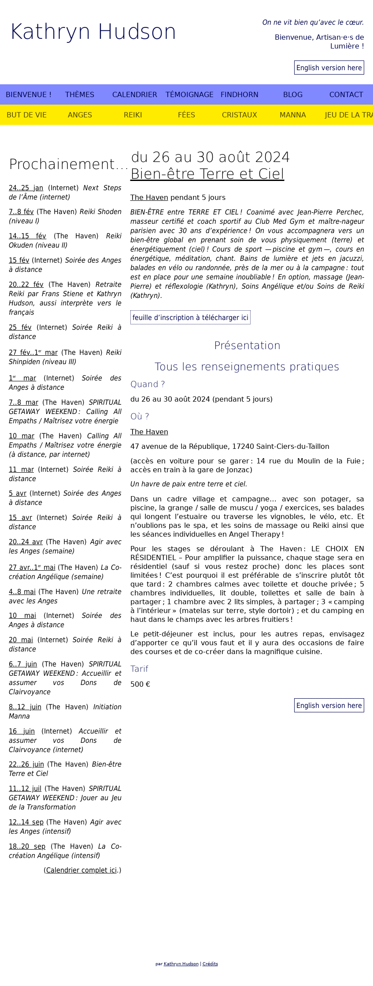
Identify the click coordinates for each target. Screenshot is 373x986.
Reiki (133, 114)
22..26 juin (26, 764)
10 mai (22, 615)
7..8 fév (21, 211)
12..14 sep (26, 822)
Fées (186, 114)
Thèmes (79, 94)
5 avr (17, 493)
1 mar (22, 378)
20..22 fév (26, 284)
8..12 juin (25, 706)
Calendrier (134, 94)
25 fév (20, 327)
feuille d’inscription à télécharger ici (190, 317)
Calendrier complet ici (81, 870)
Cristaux (239, 114)
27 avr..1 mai (32, 567)
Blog (293, 94)
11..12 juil (25, 788)
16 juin (22, 731)
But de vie (27, 114)
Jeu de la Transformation (349, 114)
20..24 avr (26, 541)
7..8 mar (23, 402)
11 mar (21, 469)
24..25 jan (26, 187)
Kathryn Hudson (93, 30)
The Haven (149, 197)
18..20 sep (27, 846)
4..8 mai (22, 591)
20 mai (21, 639)
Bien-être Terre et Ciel (207, 173)
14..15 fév (27, 235)
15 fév (19, 260)
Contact (346, 94)
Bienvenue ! (29, 94)
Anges (80, 114)
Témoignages (189, 94)
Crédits (210, 963)
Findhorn (240, 94)
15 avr (20, 517)
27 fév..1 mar (33, 352)
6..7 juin (23, 664)
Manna (293, 114)
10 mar (21, 435)
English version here (329, 67)
